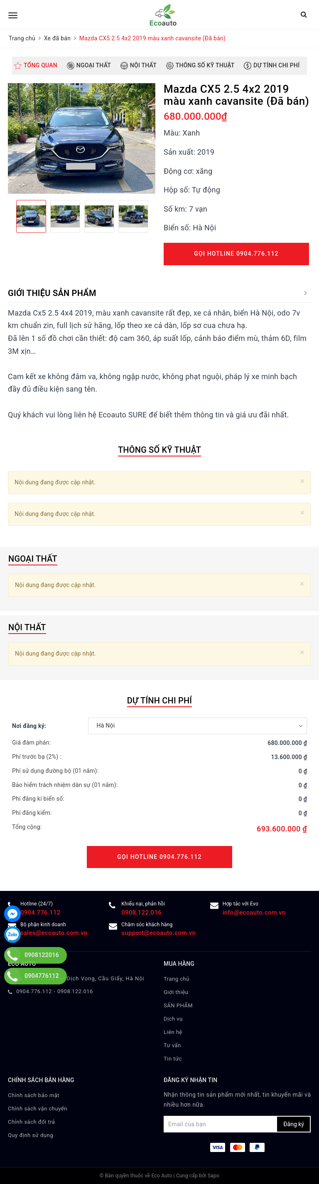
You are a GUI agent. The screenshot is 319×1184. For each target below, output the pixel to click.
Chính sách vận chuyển (37, 1108)
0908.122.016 (141, 912)
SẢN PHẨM (178, 1005)
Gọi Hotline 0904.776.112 (236, 253)
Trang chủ (176, 979)
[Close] (302, 481)
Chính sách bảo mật (33, 1095)
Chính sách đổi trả (31, 1122)
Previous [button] (8, 216)
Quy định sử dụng (30, 1135)
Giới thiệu (176, 992)
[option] (81, 138)
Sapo (213, 1176)
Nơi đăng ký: (29, 726)
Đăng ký (293, 1124)
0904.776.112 (34, 991)
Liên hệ (173, 1032)
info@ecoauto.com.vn (254, 912)
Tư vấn (172, 1045)
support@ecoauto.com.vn (158, 933)
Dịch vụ (173, 1019)
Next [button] (155, 216)
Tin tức (173, 1059)
